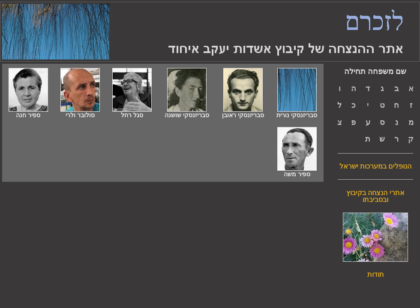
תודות (375, 274)
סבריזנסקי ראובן (243, 112)
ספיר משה (297, 171)
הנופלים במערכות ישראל (375, 166)
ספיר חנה (28, 112)
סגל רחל (132, 112)
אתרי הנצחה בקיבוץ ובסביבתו (375, 196)
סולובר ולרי (80, 112)
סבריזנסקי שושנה (187, 112)
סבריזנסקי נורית (296, 112)
